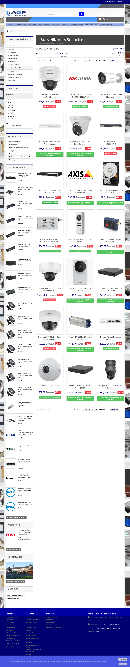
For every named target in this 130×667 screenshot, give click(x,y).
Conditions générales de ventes (18, 147)
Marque (10, 24)
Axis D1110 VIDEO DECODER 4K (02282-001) (80, 192)
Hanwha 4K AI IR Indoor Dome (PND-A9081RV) (50, 289)
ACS (10, 102)
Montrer (62, 54)
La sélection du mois (106, 24)
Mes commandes (51, 617)
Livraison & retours (14, 141)
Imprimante (11, 61)
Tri (37, 54)
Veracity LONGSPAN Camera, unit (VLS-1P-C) (80, 338)
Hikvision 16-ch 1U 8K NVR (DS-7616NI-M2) (49, 192)
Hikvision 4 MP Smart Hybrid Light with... (111, 96)
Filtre (8, 595)
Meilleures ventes (31, 622)
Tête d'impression (17, 595)
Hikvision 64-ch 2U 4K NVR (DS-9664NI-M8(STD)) (80, 96)
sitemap (28, 654)
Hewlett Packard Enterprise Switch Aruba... (110, 338)
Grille (119, 54)
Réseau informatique (77, 24)
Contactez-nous (110, 1)
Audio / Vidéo (12, 80)
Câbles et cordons (44, 24)
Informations (15, 136)
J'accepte (122, 659)
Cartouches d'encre (13, 598)
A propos (12, 151)
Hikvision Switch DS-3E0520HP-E (111, 143)
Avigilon (11, 110)
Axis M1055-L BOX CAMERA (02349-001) (80, 289)
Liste (123, 54)
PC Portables (12, 52)
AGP (10, 105)
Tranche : (8, 126)
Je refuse (123, 664)
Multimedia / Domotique (15, 74)
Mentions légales (14, 144)
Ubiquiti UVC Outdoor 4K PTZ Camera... (110, 387)
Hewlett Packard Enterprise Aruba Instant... (49, 143)
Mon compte (51, 614)
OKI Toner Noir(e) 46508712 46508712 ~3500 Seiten (25, 532)
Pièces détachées (21, 24)
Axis (11, 113)
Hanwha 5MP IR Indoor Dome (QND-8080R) (49, 338)
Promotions (14, 525)
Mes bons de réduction (53, 627)
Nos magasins (13, 160)
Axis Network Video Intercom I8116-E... (80, 240)
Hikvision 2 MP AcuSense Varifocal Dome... (50, 96)
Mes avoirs (49, 619)
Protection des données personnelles (20, 157)
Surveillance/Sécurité (91, 24)
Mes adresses (50, 622)
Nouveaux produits (18, 167)
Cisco (10, 119)
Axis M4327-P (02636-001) (50, 386)
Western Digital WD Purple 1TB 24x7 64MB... (111, 192)
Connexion (120, 1)
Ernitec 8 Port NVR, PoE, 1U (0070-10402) (80, 387)
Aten (10, 108)
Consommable (32, 24)
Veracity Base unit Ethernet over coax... (110, 240)
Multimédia (65, 24)
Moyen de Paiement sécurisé (17, 154)
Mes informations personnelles (56, 625)
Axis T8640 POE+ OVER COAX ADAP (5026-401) (49, 240)
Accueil (28, 630)
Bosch (11, 116)
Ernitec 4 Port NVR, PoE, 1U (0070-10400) (111, 289)
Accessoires (55, 24)
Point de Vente (12, 71)
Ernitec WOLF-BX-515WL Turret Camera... (80, 143)
